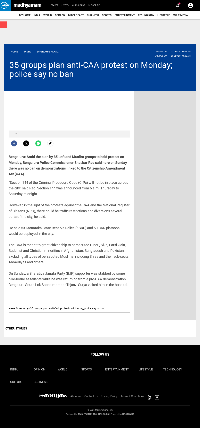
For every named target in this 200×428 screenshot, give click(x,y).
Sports (107, 15)
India (37, 15)
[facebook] (14, 143)
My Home (24, 15)
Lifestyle (163, 15)
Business (93, 15)
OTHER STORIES (16, 328)
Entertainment (125, 15)
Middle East (76, 15)
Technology (146, 15)
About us (75, 396)
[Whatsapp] (38, 143)
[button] (5, 5)
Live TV (65, 5)
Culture (16, 382)
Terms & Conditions (132, 396)
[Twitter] (26, 143)
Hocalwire (128, 414)
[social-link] (50, 143)
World (47, 15)
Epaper (54, 5)
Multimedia (180, 15)
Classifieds (78, 5)
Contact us (91, 396)
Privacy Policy (109, 396)
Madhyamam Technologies (93, 414)
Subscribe (94, 5)
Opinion (60, 15)
